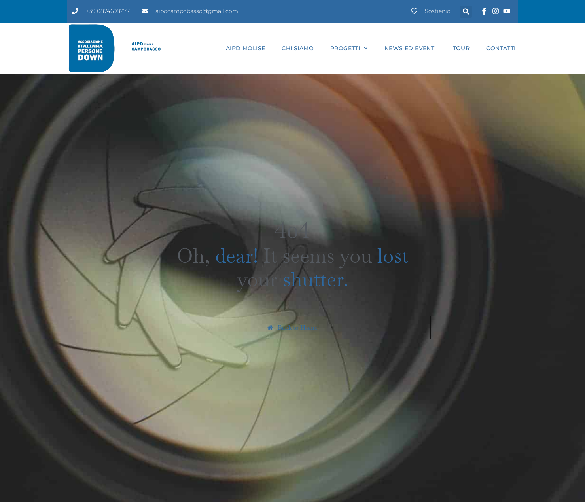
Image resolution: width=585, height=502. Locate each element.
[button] (466, 12)
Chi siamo (298, 48)
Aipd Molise (245, 48)
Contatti (500, 48)
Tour (461, 48)
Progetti (349, 48)
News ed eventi (410, 48)
